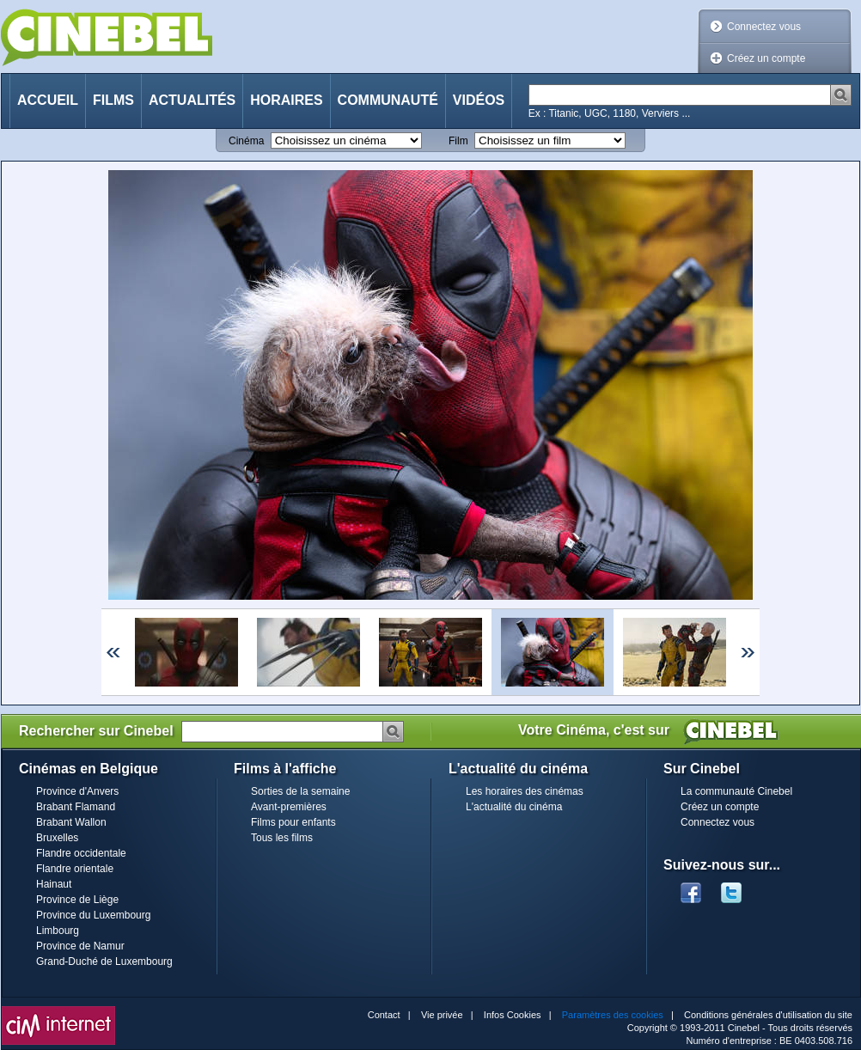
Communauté (388, 100)
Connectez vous (764, 27)
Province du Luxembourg (93, 915)
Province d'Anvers (77, 791)
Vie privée (442, 1015)
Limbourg (57, 931)
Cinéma (246, 141)
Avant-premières (289, 807)
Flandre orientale (74, 869)
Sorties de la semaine (300, 791)
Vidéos (478, 100)
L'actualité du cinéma (514, 807)
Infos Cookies (512, 1015)
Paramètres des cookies (612, 1015)
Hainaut (53, 884)
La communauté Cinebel (736, 791)
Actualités (192, 100)
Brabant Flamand (75, 807)
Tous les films (282, 838)
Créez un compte (766, 58)
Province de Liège (77, 900)
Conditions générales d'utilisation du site (768, 1015)
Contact (384, 1015)
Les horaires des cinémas (524, 791)
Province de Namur (80, 946)
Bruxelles (57, 838)
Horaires (286, 100)
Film (458, 141)
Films (113, 100)
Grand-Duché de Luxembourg (104, 961)
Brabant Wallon (71, 822)
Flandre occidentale (81, 853)
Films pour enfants (293, 822)
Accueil (47, 100)
